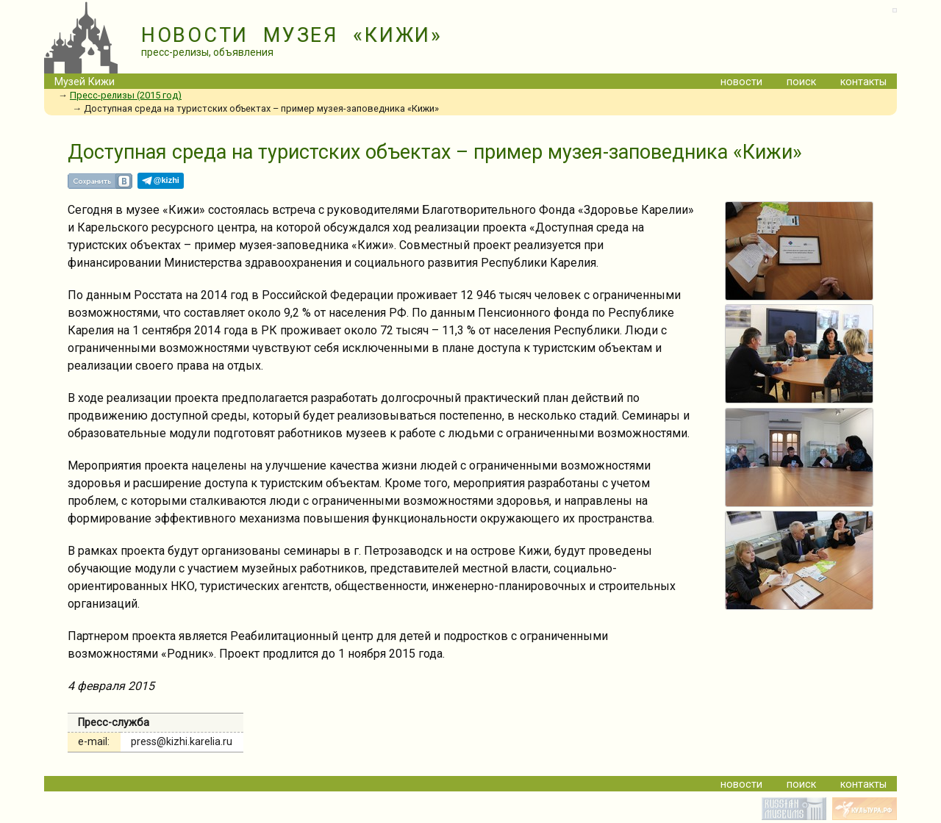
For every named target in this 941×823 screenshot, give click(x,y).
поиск (801, 82)
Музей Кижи (84, 82)
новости (741, 82)
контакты (863, 82)
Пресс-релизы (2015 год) (126, 95)
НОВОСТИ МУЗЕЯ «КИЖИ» (292, 35)
